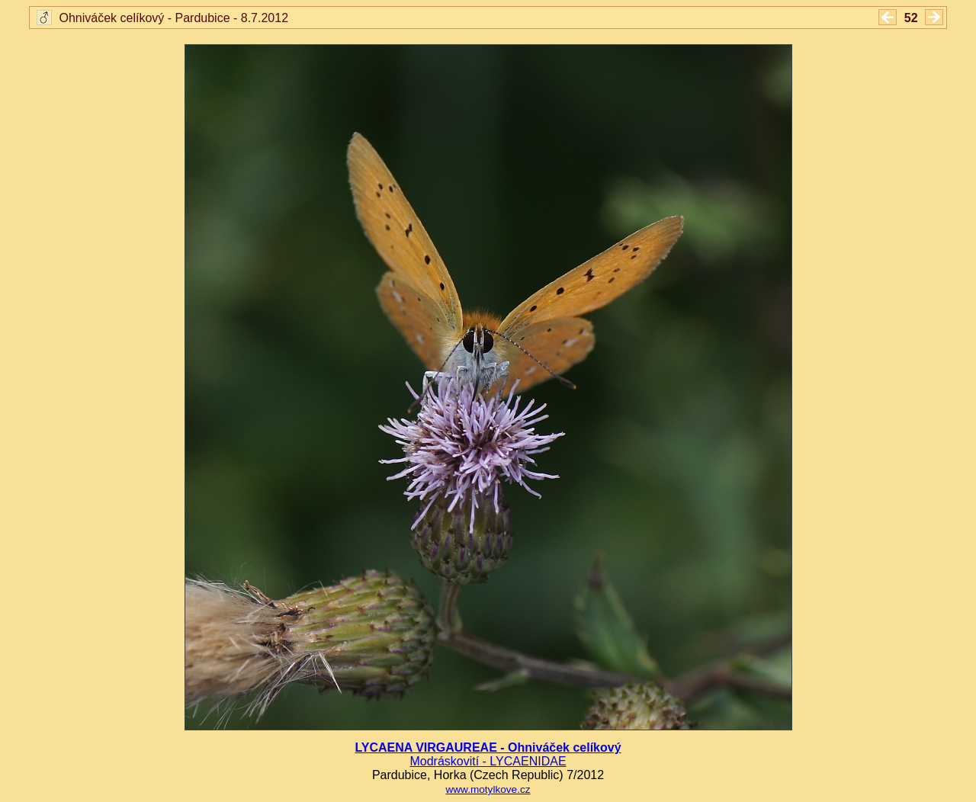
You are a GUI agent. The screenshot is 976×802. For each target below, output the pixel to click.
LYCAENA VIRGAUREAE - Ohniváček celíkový (488, 747)
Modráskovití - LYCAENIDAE (487, 761)
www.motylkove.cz (487, 789)
